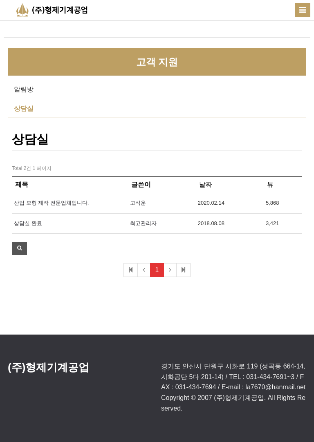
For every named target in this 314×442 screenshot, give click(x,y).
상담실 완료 (28, 223)
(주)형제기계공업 (48, 367)
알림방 (24, 89)
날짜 (205, 184)
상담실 (24, 108)
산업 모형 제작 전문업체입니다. (51, 203)
